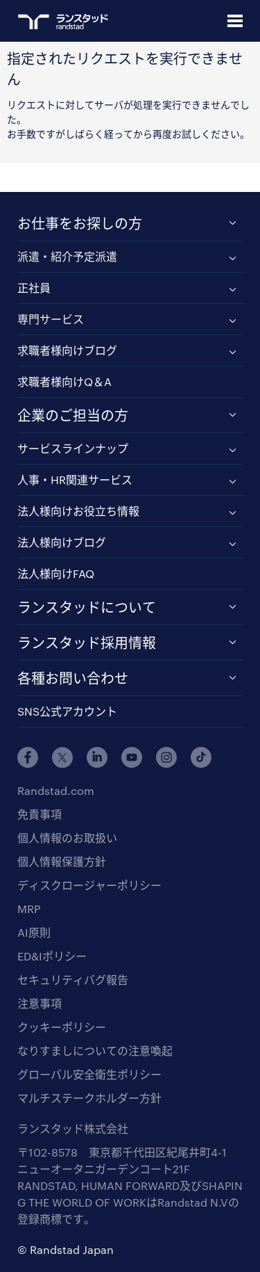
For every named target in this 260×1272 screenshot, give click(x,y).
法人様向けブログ (61, 542)
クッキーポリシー (61, 1026)
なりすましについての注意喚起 (95, 1050)
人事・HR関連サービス (74, 479)
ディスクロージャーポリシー (89, 885)
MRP (28, 908)
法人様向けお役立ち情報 (78, 510)
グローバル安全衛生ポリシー (89, 1074)
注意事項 (39, 1003)
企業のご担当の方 (72, 415)
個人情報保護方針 (61, 861)
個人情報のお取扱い (67, 837)
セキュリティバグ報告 (72, 979)
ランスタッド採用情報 (86, 642)
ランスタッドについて (86, 607)
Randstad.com (55, 790)
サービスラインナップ (72, 448)
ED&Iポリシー (52, 956)
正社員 (34, 287)
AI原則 (34, 932)
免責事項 (39, 814)
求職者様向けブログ (67, 350)
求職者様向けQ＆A (64, 381)
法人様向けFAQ (55, 573)
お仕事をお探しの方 (79, 223)
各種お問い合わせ (72, 678)
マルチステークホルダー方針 (89, 1097)
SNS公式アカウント (67, 711)
